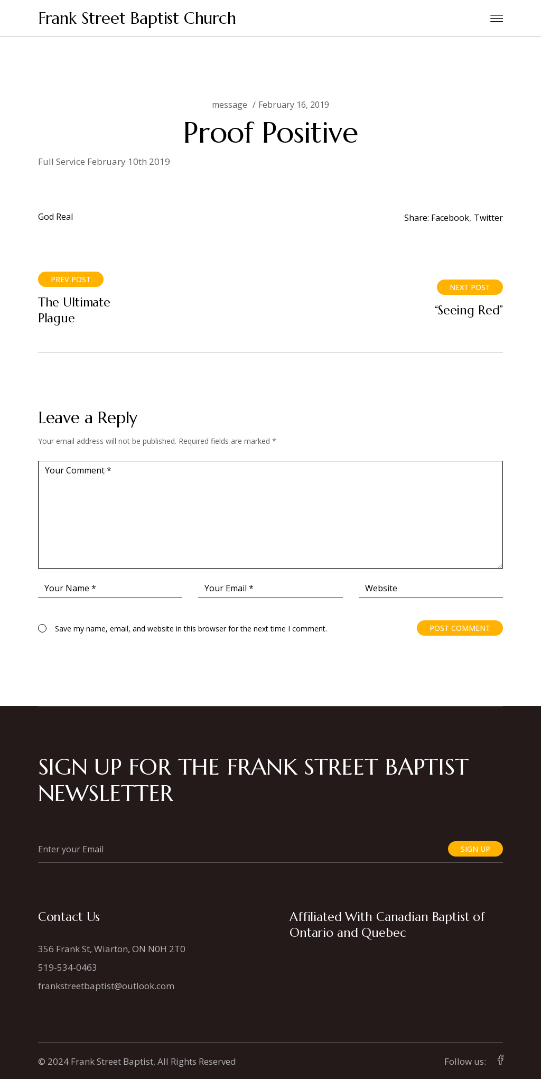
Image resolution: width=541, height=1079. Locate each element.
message (229, 104)
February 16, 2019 (293, 104)
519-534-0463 (67, 967)
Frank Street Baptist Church (137, 18)
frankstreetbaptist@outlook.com (106, 986)
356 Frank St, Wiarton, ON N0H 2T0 (111, 949)
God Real (55, 216)
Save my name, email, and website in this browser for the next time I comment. (191, 629)
